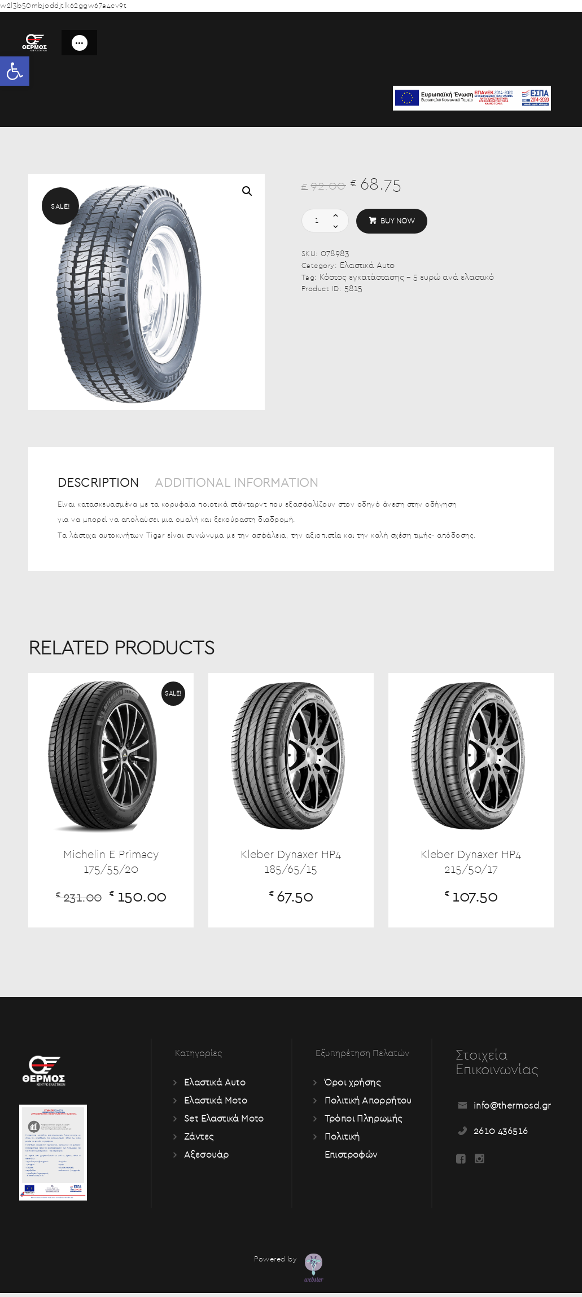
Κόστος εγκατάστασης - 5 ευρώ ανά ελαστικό (407, 277)
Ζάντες (199, 1141)
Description (101, 483)
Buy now (397, 221)
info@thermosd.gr (513, 1110)
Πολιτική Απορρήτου (369, 1105)
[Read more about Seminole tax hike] (461, 1164)
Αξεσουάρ (206, 1159)
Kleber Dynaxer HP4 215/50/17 (470, 865)
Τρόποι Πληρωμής (364, 1123)
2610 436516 (501, 1135)
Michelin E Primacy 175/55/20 (111, 865)
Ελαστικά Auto (367, 265)
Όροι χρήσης (353, 1086)
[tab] (104, 488)
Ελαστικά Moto (216, 1105)
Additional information (246, 483)
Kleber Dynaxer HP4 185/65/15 (290, 865)
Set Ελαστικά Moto (224, 1123)
